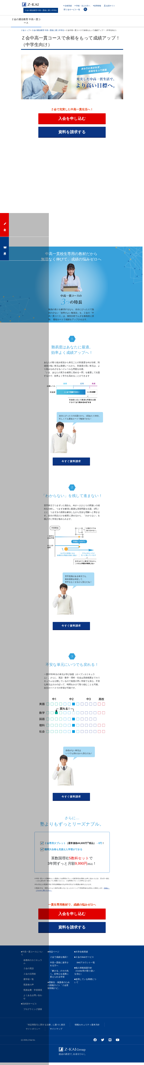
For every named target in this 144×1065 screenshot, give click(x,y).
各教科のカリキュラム (32, 964)
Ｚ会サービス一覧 (72, 10)
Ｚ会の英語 (28, 971)
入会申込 (4, 225)
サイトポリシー (33, 1031)
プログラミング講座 (32, 1011)
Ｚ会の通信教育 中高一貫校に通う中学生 (41, 10)
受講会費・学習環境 (32, 992)
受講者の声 (28, 987)
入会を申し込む (72, 119)
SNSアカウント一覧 (86, 965)
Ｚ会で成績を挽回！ (59, 959)
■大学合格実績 (81, 954)
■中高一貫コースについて (32, 955)
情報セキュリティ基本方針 (87, 1027)
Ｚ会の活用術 (29, 976)
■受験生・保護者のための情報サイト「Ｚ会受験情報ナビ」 (59, 987)
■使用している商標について (85, 983)
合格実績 (68, 6)
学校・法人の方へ (82, 6)
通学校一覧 (28, 981)
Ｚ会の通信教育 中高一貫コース (26, 21)
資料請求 (4, 248)
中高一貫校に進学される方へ (59, 966)
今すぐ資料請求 (71, 462)
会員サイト (109, 6)
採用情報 (97, 6)
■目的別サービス (29, 1006)
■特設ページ (53, 954)
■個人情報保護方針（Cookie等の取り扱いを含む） (84, 973)
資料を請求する (72, 132)
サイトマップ (56, 1031)
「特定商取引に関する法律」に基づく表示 (45, 1027)
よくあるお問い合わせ (32, 999)
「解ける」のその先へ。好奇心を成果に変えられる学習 (59, 976)
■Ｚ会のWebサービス (84, 959)
